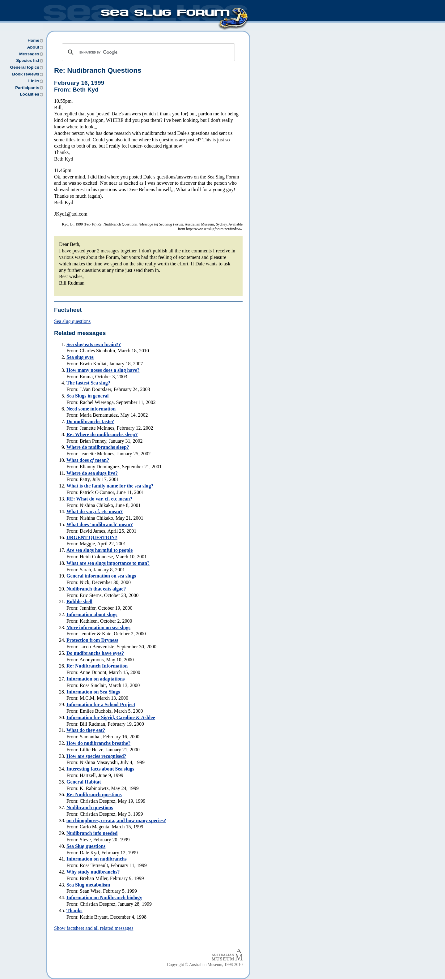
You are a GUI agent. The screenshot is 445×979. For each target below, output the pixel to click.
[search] (147, 52)
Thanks (74, 910)
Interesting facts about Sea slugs (100, 768)
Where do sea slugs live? (92, 473)
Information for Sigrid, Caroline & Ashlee (110, 717)
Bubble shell (79, 601)
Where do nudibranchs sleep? (97, 447)
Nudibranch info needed (91, 833)
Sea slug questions (72, 321)
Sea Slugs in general (87, 395)
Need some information (91, 408)
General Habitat (83, 781)
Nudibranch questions (89, 807)
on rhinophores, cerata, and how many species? (116, 820)
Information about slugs (91, 614)
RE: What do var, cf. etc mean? (99, 498)
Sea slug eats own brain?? (93, 344)
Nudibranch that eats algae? (96, 588)
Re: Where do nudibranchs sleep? (102, 434)
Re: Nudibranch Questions (97, 70)
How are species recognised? (96, 756)
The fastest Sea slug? (88, 382)
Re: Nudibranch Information (97, 665)
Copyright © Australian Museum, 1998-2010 (205, 964)
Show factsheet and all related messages (93, 928)
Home (33, 40)
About (33, 47)
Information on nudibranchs (96, 858)
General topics (24, 67)
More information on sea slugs (98, 627)
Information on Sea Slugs (93, 691)
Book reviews (25, 74)
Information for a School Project (100, 704)
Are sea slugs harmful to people (99, 550)
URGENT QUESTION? (91, 537)
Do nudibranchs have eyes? (95, 653)
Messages (29, 54)
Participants (27, 87)
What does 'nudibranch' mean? (99, 524)
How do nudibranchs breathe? (98, 743)
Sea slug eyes (80, 357)
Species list (27, 60)
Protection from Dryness (92, 640)
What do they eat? (85, 730)
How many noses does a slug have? (102, 370)
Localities (29, 94)
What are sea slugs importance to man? (108, 563)
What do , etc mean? (94, 511)
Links (33, 81)
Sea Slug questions (85, 846)
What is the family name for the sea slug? (109, 485)
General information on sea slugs (101, 575)
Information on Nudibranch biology (104, 897)
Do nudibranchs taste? (90, 421)
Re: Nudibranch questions (94, 794)
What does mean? (87, 460)
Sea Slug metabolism (88, 884)
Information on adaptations (95, 678)
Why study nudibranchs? (93, 871)
